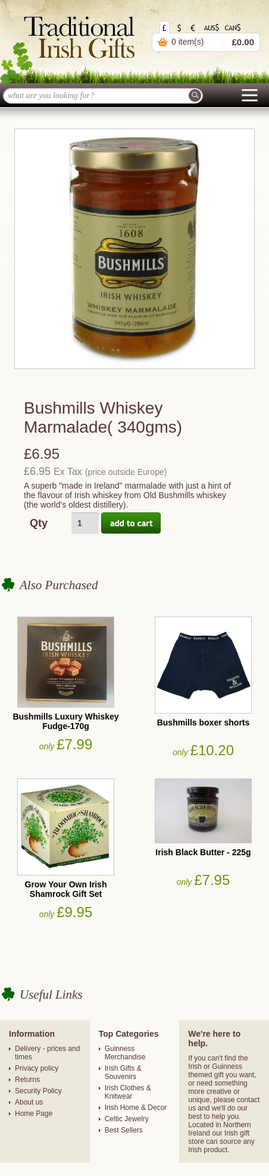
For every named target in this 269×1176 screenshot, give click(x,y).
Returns (27, 1079)
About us (29, 1102)
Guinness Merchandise (125, 1052)
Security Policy (38, 1091)
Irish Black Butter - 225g (203, 852)
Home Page (33, 1113)
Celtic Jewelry (127, 1119)
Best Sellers (124, 1130)
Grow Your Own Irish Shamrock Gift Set (66, 889)
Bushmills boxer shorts (203, 722)
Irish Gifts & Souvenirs (123, 1072)
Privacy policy (36, 1068)
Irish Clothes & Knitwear (128, 1092)
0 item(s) (187, 41)
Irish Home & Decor (136, 1107)
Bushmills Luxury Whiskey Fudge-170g (65, 721)
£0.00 (243, 42)
